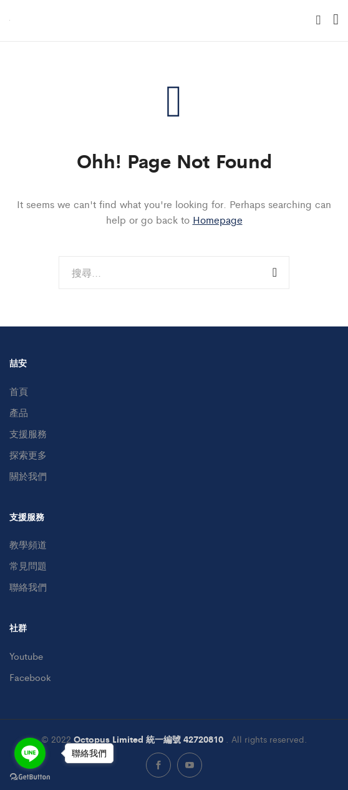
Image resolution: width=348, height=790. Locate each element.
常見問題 (28, 565)
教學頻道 (28, 544)
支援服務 (28, 433)
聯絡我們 (28, 586)
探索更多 (28, 454)
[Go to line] (30, 753)
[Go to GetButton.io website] (30, 777)
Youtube (26, 655)
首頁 (18, 390)
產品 (18, 412)
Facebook (30, 676)
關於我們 (28, 475)
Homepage (218, 219)
